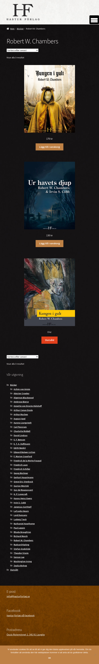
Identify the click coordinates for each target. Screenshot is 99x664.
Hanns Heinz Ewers (23, 498)
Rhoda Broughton (22, 532)
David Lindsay (20, 435)
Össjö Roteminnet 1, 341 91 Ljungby (26, 634)
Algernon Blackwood (24, 397)
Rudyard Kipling (21, 544)
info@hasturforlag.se (18, 596)
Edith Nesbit (20, 448)
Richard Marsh (21, 536)
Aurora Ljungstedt (23, 422)
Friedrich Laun (21, 464)
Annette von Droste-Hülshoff (28, 406)
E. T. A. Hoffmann (22, 443)
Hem (12, 28)
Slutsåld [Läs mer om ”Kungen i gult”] (49, 340)
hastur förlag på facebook (21, 615)
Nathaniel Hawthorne (24, 523)
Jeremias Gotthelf (23, 506)
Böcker (20, 28)
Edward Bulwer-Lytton (24, 452)
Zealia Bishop (20, 565)
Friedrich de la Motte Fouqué (27, 460)
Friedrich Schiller (22, 469)
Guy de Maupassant (23, 490)
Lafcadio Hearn (21, 511)
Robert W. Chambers (23, 540)
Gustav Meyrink (21, 485)
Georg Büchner (21, 473)
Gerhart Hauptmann (23, 477)
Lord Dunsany (20, 515)
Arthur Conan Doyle (23, 410)
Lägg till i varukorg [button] (49, 146)
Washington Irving (23, 561)
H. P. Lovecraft (20, 494)
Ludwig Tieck (20, 519)
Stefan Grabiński (22, 548)
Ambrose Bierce (21, 401)
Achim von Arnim (22, 389)
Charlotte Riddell (22, 431)
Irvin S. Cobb (20, 502)
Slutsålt (14, 569)
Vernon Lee (19, 557)
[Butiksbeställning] (22, 50)
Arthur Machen (21, 414)
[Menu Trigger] (94, 19)
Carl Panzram (20, 427)
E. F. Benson (19, 439)
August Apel (19, 418)
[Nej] (95, 654)
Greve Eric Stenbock (23, 481)
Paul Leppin (19, 527)
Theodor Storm (21, 553)
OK (49, 658)
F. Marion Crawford (23, 456)
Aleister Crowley (21, 393)
